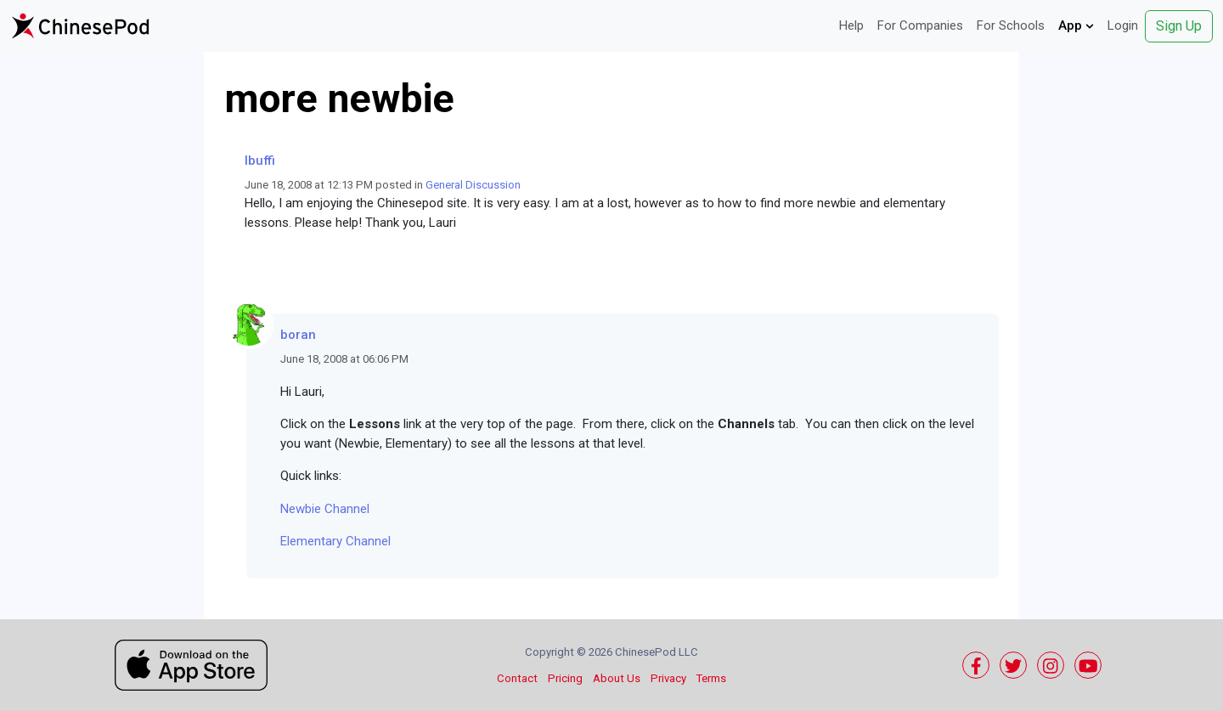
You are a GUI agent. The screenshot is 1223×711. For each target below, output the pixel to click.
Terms (711, 678)
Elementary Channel (335, 541)
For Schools (1011, 25)
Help (851, 25)
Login (1122, 25)
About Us (616, 678)
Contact (517, 678)
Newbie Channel (324, 508)
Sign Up (1179, 26)
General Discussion (473, 184)
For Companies (920, 25)
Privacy (668, 678)
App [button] (1076, 25)
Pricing (565, 678)
